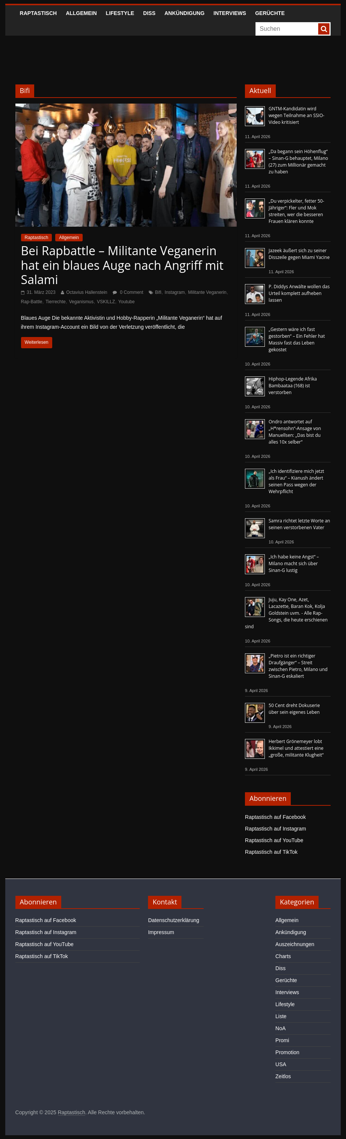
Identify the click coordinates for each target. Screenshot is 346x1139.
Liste (281, 1016)
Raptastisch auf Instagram (275, 829)
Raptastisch (38, 13)
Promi (282, 1040)
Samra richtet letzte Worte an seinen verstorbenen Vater (299, 524)
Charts (283, 956)
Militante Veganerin (207, 292)
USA (280, 1064)
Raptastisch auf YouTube (274, 840)
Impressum (161, 932)
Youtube (126, 301)
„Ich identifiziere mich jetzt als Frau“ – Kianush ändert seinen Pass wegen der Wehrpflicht (296, 481)
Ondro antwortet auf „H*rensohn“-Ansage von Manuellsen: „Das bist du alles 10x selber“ (295, 431)
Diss (149, 13)
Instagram (174, 292)
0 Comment (128, 292)
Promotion (287, 1052)
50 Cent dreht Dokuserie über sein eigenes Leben (294, 708)
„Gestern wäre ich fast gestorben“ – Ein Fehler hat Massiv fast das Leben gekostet (297, 339)
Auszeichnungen (294, 944)
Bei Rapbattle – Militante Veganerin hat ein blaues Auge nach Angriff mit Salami (122, 264)
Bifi (158, 292)
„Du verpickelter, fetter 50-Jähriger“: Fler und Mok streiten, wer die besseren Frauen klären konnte (296, 211)
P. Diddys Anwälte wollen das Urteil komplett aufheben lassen (299, 293)
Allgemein (81, 13)
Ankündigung (185, 13)
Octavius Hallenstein (86, 292)
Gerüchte (270, 13)
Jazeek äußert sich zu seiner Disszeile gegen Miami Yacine (299, 253)
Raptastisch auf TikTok (271, 852)
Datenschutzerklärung (173, 920)
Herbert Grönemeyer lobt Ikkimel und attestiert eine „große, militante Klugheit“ (296, 748)
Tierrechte (55, 301)
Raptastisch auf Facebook (275, 817)
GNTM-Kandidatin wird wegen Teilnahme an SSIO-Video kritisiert (296, 115)
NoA (280, 1028)
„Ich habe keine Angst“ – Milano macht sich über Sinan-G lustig (294, 563)
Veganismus (81, 301)
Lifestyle (120, 13)
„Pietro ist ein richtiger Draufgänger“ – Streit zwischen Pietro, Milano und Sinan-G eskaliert (298, 666)
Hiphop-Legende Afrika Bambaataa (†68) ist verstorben (293, 386)
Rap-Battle (31, 301)
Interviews (229, 13)
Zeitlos (283, 1076)
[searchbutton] (323, 29)
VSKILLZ (106, 301)
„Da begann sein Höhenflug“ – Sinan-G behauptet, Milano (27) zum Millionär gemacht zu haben (298, 161)
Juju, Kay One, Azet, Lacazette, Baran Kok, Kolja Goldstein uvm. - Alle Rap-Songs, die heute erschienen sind (286, 613)
